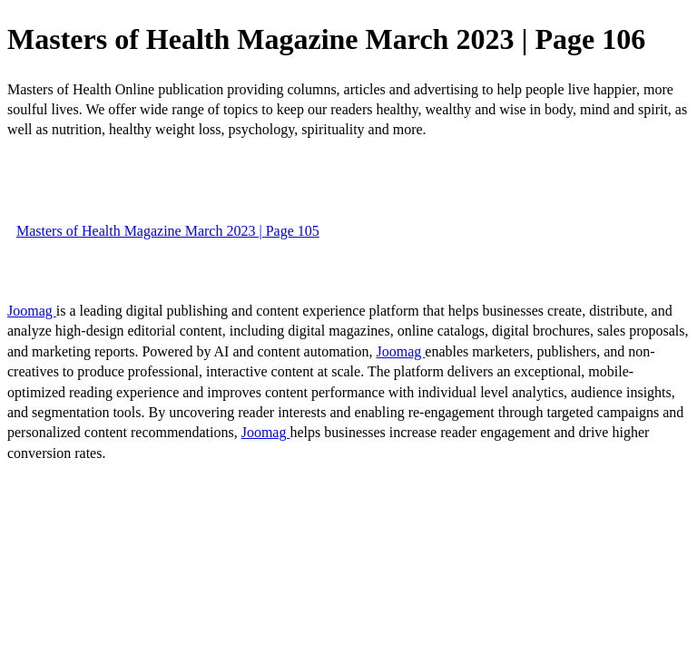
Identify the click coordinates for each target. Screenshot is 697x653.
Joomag (31, 310)
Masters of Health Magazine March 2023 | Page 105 (167, 231)
